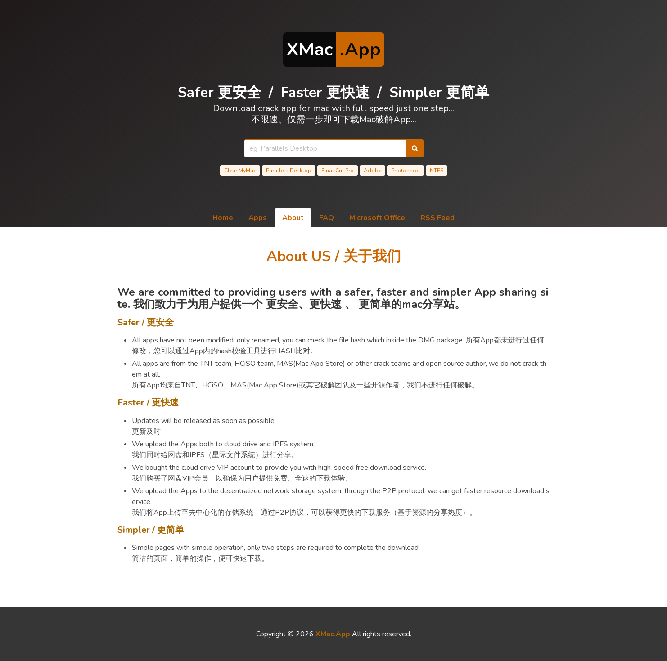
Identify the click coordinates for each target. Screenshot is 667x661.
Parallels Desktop (288, 170)
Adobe (372, 170)
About (293, 218)
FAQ (326, 218)
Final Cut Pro (337, 170)
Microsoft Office (377, 218)
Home (222, 218)
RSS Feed (437, 218)
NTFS (436, 170)
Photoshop (405, 170)
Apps (257, 218)
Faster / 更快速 (148, 402)
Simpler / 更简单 (150, 530)
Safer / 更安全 (145, 322)
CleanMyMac (240, 170)
